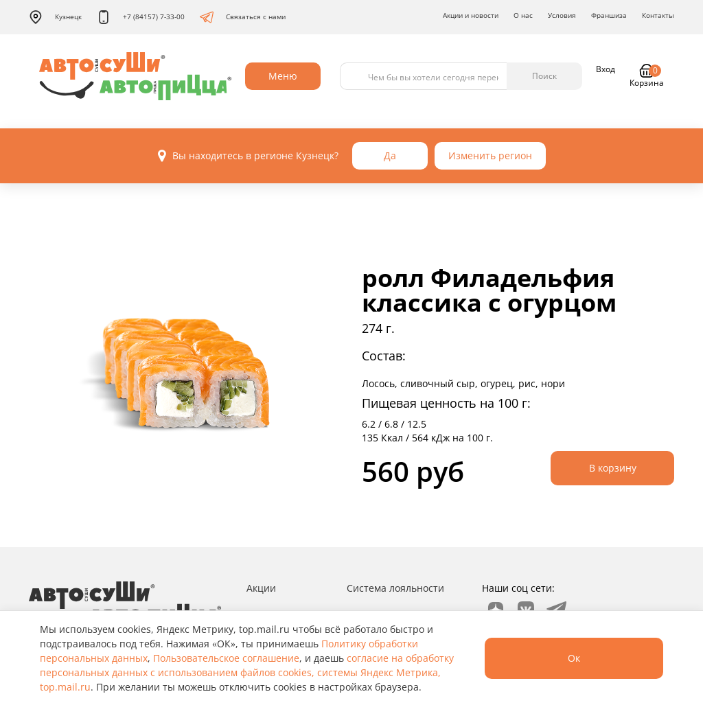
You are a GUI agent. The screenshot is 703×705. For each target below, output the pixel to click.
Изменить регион (490, 155)
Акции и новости (470, 15)
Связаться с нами (243, 17)
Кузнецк (55, 17)
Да (390, 155)
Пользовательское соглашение (226, 657)
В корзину (612, 467)
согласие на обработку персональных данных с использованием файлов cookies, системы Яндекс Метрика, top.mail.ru (247, 672)
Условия (562, 15)
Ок (574, 657)
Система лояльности (395, 587)
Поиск (544, 76)
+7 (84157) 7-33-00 (141, 17)
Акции (261, 587)
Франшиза (609, 15)
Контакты (658, 15)
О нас (523, 15)
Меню (282, 75)
